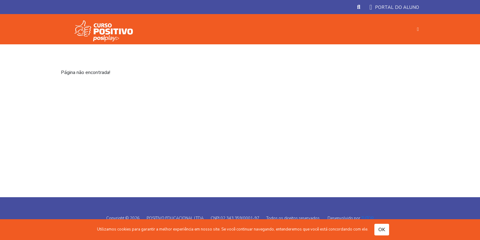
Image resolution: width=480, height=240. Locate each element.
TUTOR (367, 218)
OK (381, 229)
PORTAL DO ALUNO (394, 7)
